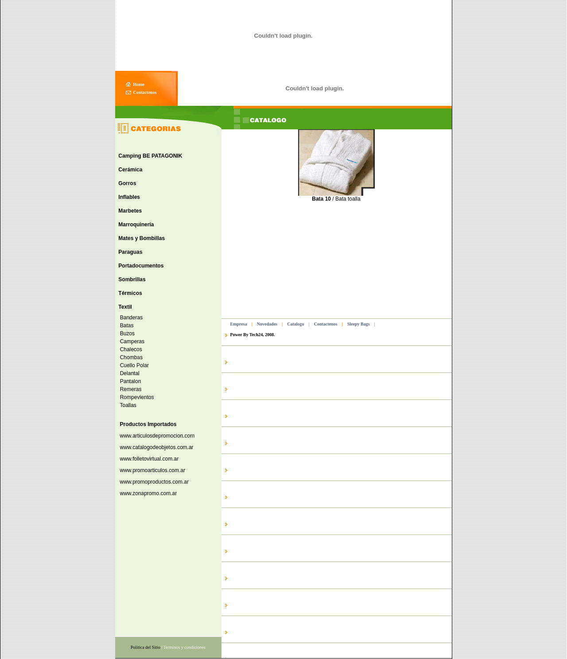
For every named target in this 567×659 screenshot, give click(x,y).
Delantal (128, 373)
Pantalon (129, 381)
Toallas (126, 405)
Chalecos (129, 349)
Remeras (129, 389)
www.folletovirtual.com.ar (149, 459)
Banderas (130, 317)
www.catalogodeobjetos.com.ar (157, 447)
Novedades (267, 324)
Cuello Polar (133, 365)
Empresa (238, 324)
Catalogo (295, 324)
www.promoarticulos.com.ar (152, 470)
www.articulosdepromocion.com (157, 436)
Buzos (126, 333)
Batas (125, 325)
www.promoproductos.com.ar (154, 482)
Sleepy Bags (358, 324)
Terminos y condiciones (184, 647)
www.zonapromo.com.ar (148, 493)
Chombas (130, 357)
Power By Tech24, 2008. (252, 334)
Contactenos (326, 324)
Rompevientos (135, 397)
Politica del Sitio (145, 647)
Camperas (130, 341)
